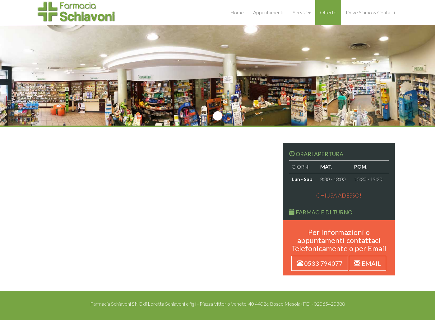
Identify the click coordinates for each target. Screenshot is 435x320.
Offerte (328, 12)
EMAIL (367, 263)
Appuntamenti (268, 12)
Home (237, 12)
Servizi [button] (302, 12)
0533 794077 (320, 263)
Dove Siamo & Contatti (370, 12)
